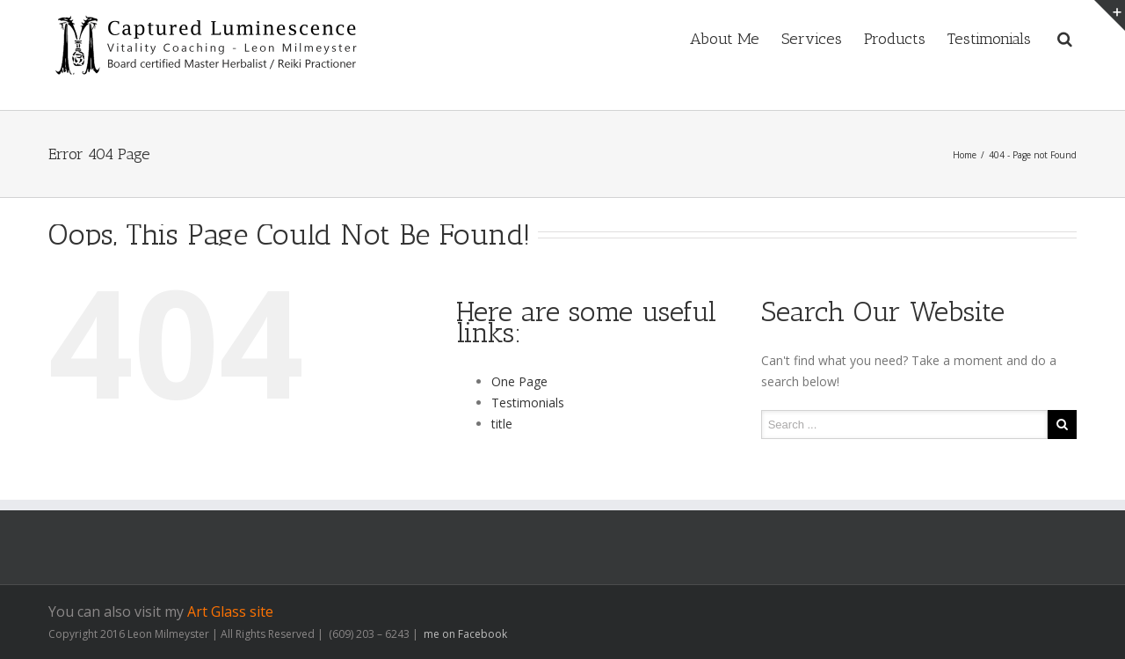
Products (894, 38)
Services (811, 38)
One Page (519, 381)
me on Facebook (464, 633)
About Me (724, 38)
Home (964, 155)
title (501, 423)
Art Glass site (230, 611)
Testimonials (989, 38)
